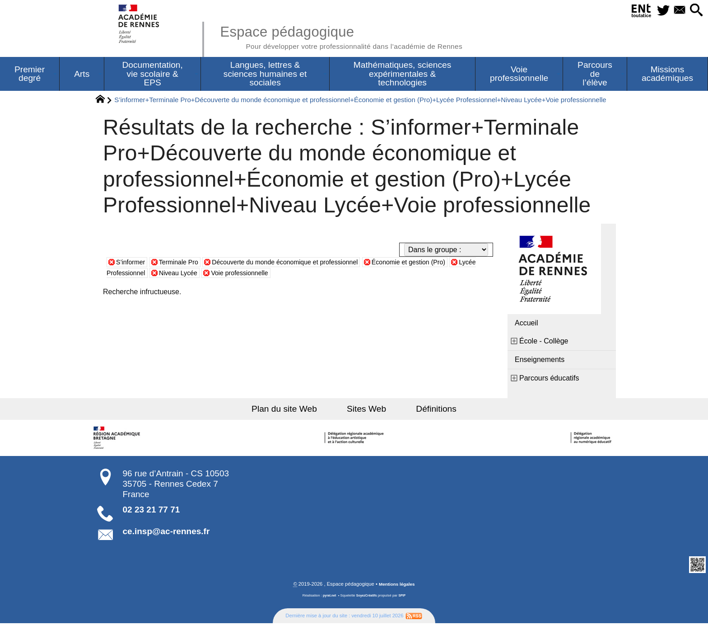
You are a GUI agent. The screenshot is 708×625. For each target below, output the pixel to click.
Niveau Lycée (216, 274)
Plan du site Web (294, 410)
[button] (694, 10)
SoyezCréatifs (367, 597)
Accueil (526, 324)
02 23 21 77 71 (151, 511)
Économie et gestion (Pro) (442, 263)
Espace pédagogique (357, 36)
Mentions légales (397, 585)
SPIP (404, 597)
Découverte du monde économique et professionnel (304, 263)
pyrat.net (327, 597)
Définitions (426, 410)
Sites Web (366, 410)
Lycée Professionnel (148, 274)
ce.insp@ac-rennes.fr (166, 532)
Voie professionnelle (284, 274)
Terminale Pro (185, 263)
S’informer (132, 263)
